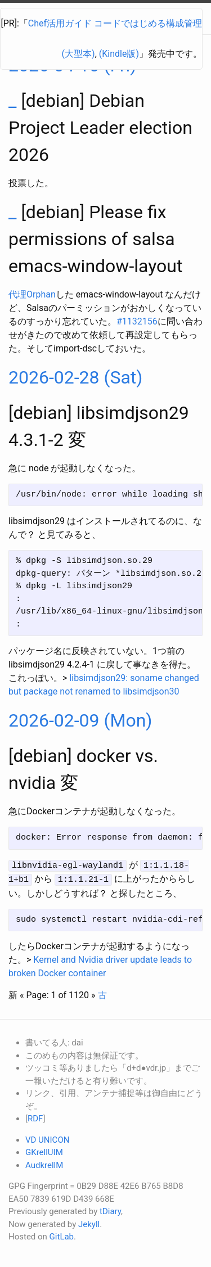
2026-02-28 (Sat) (75, 377)
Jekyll (89, 1223)
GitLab (62, 1235)
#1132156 (137, 321)
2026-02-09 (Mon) (80, 720)
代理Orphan (32, 294)
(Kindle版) (119, 53)
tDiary (110, 1210)
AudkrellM (44, 1163)
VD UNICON (47, 1138)
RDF (35, 1117)
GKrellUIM (44, 1151)
